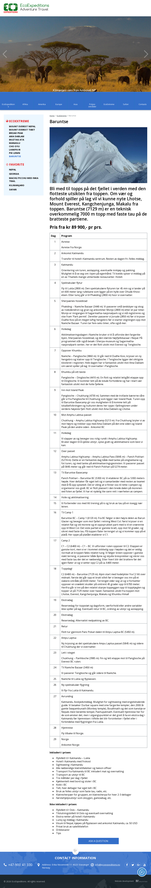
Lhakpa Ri (14, 149)
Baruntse (15, 156)
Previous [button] (5, 54)
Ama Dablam (16, 136)
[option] (75, 54)
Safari (13, 189)
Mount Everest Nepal (22, 126)
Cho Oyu (14, 146)
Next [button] (146, 54)
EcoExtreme (62, 116)
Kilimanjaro (16, 185)
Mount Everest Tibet (22, 129)
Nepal (12, 169)
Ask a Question (98, 841)
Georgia (14, 173)
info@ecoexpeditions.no (107, 864)
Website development (124, 881)
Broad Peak (16, 132)
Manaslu (14, 142)
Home (52, 116)
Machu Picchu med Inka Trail (23, 179)
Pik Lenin (14, 152)
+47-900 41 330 (20, 864)
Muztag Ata (16, 139)
